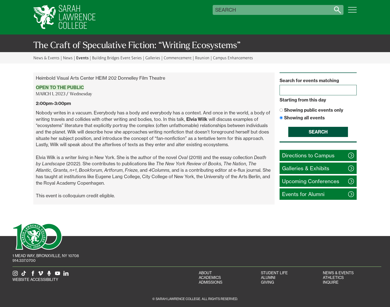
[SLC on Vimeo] (41, 275)
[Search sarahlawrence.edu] (337, 10)
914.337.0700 (24, 260)
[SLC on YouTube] (58, 275)
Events (82, 58)
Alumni (268, 277)
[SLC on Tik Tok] (24, 275)
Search (225, 9)
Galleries (152, 58)
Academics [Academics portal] (210, 277)
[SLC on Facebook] (33, 275)
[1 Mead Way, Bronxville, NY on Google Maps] (45, 255)
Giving (267, 282)
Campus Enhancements (233, 58)
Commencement (178, 58)
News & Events (46, 58)
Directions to (308, 155)
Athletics (333, 277)
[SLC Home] (64, 17)
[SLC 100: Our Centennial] (37, 236)
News (68, 58)
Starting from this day (303, 100)
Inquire (331, 282)
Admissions (210, 282)
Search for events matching (309, 80)
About (205, 273)
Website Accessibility (35, 279)
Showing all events (304, 118)
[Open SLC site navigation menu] (352, 12)
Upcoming (310, 181)
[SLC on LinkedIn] (67, 275)
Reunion (202, 58)
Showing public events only (313, 110)
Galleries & (305, 168)
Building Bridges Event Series (117, 58)
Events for (303, 194)
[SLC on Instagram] (16, 275)
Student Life (274, 273)
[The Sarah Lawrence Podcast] (50, 275)
